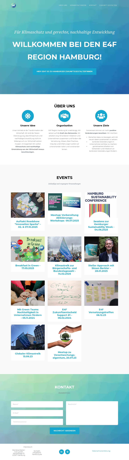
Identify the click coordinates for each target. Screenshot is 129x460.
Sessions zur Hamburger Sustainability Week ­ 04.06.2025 (101, 225)
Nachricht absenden (64, 431)
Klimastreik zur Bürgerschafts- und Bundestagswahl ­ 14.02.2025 (64, 269)
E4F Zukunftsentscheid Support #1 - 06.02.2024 (64, 313)
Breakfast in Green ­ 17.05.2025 (27, 267)
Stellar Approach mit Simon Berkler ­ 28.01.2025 (101, 268)
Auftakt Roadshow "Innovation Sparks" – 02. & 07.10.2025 (28, 224)
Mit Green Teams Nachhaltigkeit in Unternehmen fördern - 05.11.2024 (28, 313)
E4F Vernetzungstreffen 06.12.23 (101, 312)
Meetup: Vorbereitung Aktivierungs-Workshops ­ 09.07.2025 (64, 218)
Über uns (63, 5)
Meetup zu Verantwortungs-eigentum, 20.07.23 (64, 355)
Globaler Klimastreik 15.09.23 (28, 355)
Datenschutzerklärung (101, 451)
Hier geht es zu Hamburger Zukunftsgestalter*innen (64, 71)
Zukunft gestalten (108, 5)
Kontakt (93, 5)
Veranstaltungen (78, 5)
